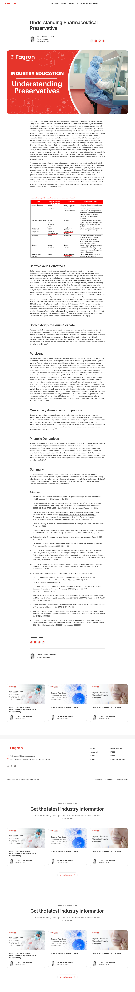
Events (112, 755)
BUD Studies (93, 3)
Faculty (92, 748)
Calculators (84, 3)
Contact (92, 759)
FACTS (112, 752)
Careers (92, 755)
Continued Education (117, 759)
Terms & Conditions (122, 779)
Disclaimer (98, 779)
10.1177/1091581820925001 (45, 591)
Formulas (64, 3)
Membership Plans (116, 748)
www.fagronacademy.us (61, 481)
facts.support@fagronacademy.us (22, 756)
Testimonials (94, 752)
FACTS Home (55, 3)
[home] (10, 4)
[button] (73, 3)
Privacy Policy (108, 779)
